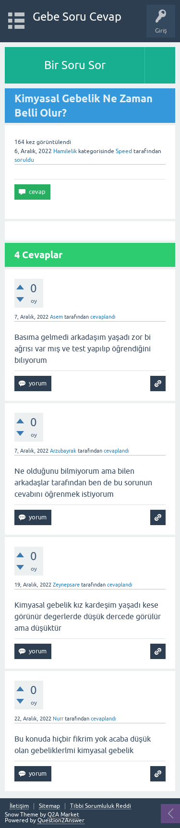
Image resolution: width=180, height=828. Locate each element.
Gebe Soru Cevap (77, 16)
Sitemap (49, 806)
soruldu (24, 159)
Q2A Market (63, 814)
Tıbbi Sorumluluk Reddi (100, 806)
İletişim (19, 806)
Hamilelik (65, 151)
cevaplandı (103, 317)
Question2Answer (60, 820)
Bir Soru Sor (75, 65)
